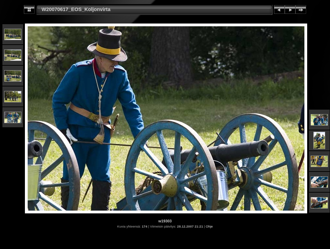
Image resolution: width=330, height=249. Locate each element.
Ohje (209, 226)
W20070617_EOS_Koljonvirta (76, 9)
